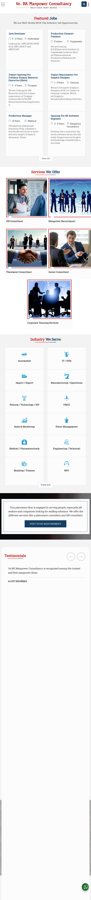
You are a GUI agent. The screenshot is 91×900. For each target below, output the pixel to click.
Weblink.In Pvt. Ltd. (58, 884)
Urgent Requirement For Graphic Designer (64, 76)
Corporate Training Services (42, 322)
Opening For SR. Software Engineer (65, 117)
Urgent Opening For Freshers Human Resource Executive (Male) (23, 77)
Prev (71, 557)
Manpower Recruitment (61, 221)
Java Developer (17, 33)
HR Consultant (14, 221)
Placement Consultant (19, 272)
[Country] (25, 632)
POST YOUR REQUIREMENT (45, 523)
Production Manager (20, 115)
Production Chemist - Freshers (63, 35)
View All (46, 158)
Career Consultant (58, 272)
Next (81, 557)
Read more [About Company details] (10, 840)
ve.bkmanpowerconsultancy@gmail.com (34, 708)
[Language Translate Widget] (54, 869)
